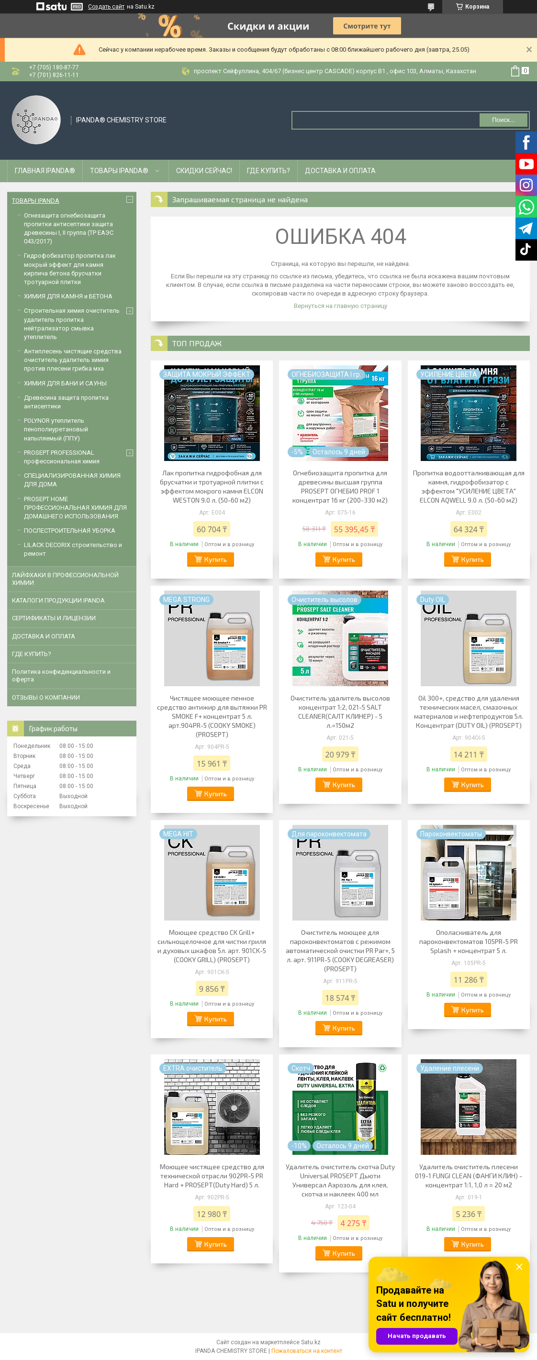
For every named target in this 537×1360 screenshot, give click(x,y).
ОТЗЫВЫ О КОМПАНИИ (46, 697)
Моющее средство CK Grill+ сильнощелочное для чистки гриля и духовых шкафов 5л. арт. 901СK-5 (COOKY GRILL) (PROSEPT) (211, 946)
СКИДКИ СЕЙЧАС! (204, 171)
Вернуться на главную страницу (340, 305)
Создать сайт (106, 6)
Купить (215, 559)
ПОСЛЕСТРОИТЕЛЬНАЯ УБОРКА (69, 530)
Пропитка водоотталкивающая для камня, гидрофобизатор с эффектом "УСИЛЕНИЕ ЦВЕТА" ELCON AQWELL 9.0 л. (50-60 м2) (469, 486)
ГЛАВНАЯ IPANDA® (45, 171)
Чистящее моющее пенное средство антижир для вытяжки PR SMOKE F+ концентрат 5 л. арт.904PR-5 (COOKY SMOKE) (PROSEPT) (212, 716)
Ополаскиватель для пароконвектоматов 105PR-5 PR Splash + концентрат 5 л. (468, 941)
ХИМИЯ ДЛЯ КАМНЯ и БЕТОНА (68, 296)
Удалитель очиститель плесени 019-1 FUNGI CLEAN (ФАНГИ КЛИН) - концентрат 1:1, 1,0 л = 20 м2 (468, 1176)
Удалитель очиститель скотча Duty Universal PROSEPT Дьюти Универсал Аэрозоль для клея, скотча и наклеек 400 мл (340, 1180)
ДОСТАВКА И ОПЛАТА (340, 171)
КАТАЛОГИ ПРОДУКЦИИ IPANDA (58, 600)
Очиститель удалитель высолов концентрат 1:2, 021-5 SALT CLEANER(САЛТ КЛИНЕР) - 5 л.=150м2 (340, 711)
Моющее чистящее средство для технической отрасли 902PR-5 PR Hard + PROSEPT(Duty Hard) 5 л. (212, 1176)
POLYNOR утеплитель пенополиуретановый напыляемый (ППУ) (56, 429)
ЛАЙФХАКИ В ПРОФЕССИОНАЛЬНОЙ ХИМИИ (65, 578)
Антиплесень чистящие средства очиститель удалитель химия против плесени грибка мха (73, 360)
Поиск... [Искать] (503, 119)
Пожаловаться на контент (306, 1351)
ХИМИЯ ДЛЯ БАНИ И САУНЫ (65, 383)
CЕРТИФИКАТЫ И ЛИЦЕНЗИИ (54, 618)
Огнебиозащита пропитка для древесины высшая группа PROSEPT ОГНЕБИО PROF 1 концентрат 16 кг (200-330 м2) (340, 486)
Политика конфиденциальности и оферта (61, 675)
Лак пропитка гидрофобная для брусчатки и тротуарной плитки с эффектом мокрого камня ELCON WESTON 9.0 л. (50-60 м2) (212, 486)
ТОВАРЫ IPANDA (35, 200)
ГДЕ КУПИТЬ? (268, 171)
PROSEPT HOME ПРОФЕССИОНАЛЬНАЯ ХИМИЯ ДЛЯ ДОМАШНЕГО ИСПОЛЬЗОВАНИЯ (75, 507)
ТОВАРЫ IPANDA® (119, 171)
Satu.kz (311, 1342)
